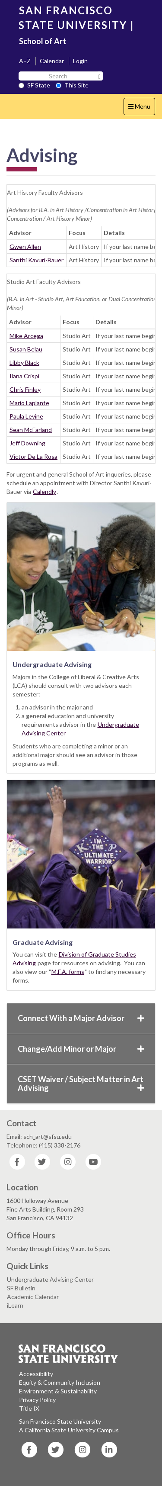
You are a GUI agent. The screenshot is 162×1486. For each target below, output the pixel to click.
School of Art (42, 41)
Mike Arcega (26, 335)
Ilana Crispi (24, 376)
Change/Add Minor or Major (81, 1049)
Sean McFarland (31, 429)
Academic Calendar (33, 1296)
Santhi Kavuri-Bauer (37, 260)
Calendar (52, 60)
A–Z (25, 60)
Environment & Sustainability (58, 1391)
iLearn (15, 1305)
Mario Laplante (29, 402)
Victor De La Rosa (33, 456)
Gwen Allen (25, 246)
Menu (141, 108)
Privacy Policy (37, 1399)
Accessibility (36, 1373)
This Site (72, 85)
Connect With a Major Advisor (81, 1018)
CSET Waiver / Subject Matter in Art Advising (81, 1083)
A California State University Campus (69, 1430)
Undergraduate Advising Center (50, 1279)
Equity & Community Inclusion (59, 1382)
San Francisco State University (60, 1421)
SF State (34, 85)
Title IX (29, 1408)
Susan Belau (26, 349)
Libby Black (24, 362)
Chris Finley (25, 389)
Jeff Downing (27, 443)
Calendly (44, 491)
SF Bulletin (21, 1288)
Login (80, 60)
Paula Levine (26, 416)
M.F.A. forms (67, 971)
